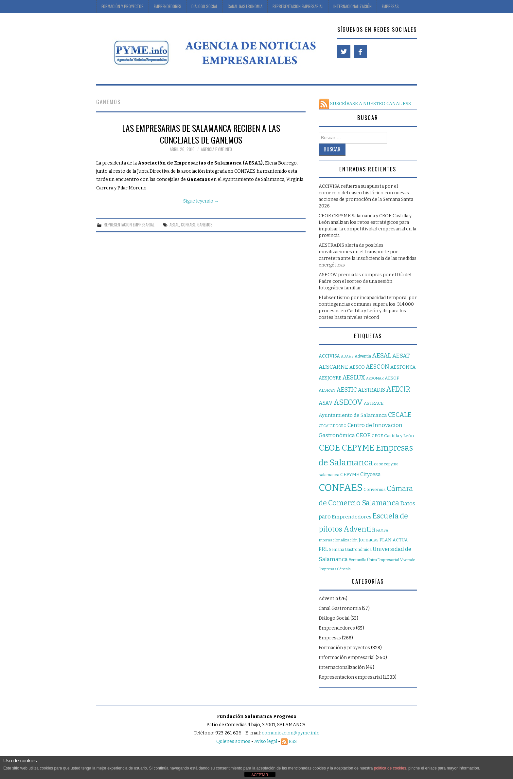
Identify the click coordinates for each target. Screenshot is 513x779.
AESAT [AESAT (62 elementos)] (401, 355)
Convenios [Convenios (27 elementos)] (374, 489)
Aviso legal (265, 741)
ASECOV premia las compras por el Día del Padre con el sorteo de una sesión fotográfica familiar (365, 281)
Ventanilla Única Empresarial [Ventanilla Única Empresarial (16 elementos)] (374, 560)
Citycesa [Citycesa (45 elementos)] (370, 474)
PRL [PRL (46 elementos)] (323, 549)
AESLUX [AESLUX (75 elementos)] (354, 377)
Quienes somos (233, 741)
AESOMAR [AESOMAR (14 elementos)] (375, 378)
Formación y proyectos (122, 6)
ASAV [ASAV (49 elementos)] (325, 403)
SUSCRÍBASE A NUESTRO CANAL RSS (365, 104)
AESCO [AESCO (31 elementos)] (357, 367)
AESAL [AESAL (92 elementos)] (381, 355)
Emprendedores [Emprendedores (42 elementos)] (351, 517)
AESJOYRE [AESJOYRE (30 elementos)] (330, 378)
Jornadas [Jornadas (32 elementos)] (369, 540)
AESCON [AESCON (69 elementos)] (377, 366)
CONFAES (188, 225)
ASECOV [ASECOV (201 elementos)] (348, 402)
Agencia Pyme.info (216, 149)
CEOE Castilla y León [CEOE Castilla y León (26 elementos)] (393, 435)
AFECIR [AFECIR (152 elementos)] (398, 389)
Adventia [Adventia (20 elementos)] (363, 356)
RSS (289, 741)
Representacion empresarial (129, 225)
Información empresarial (347, 657)
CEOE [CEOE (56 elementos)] (363, 435)
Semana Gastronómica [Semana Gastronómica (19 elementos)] (350, 549)
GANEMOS (205, 225)
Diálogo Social (204, 6)
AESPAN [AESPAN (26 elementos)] (327, 390)
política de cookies (390, 768)
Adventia (328, 598)
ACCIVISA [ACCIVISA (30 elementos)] (329, 356)
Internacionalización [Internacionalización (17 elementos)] (338, 540)
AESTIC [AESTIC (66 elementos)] (347, 389)
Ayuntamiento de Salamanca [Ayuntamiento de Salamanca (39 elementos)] (353, 415)
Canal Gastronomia (245, 6)
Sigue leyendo (201, 201)
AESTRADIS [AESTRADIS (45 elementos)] (371, 390)
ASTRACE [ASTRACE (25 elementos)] (373, 403)
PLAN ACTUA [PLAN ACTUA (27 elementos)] (394, 540)
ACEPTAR (259, 775)
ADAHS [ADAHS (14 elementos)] (347, 356)
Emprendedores (167, 6)
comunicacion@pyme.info (291, 733)
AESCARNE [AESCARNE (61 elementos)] (333, 366)
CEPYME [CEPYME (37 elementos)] (349, 474)
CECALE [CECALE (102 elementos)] (399, 415)
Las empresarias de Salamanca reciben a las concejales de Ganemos (201, 134)
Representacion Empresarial (298, 6)
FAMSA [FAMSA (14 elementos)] (382, 530)
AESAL (174, 225)
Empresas (390, 6)
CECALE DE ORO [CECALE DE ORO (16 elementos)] (332, 426)
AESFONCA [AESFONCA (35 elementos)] (403, 367)
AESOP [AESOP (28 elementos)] (392, 378)
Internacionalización (352, 6)
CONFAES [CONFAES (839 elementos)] (341, 488)
